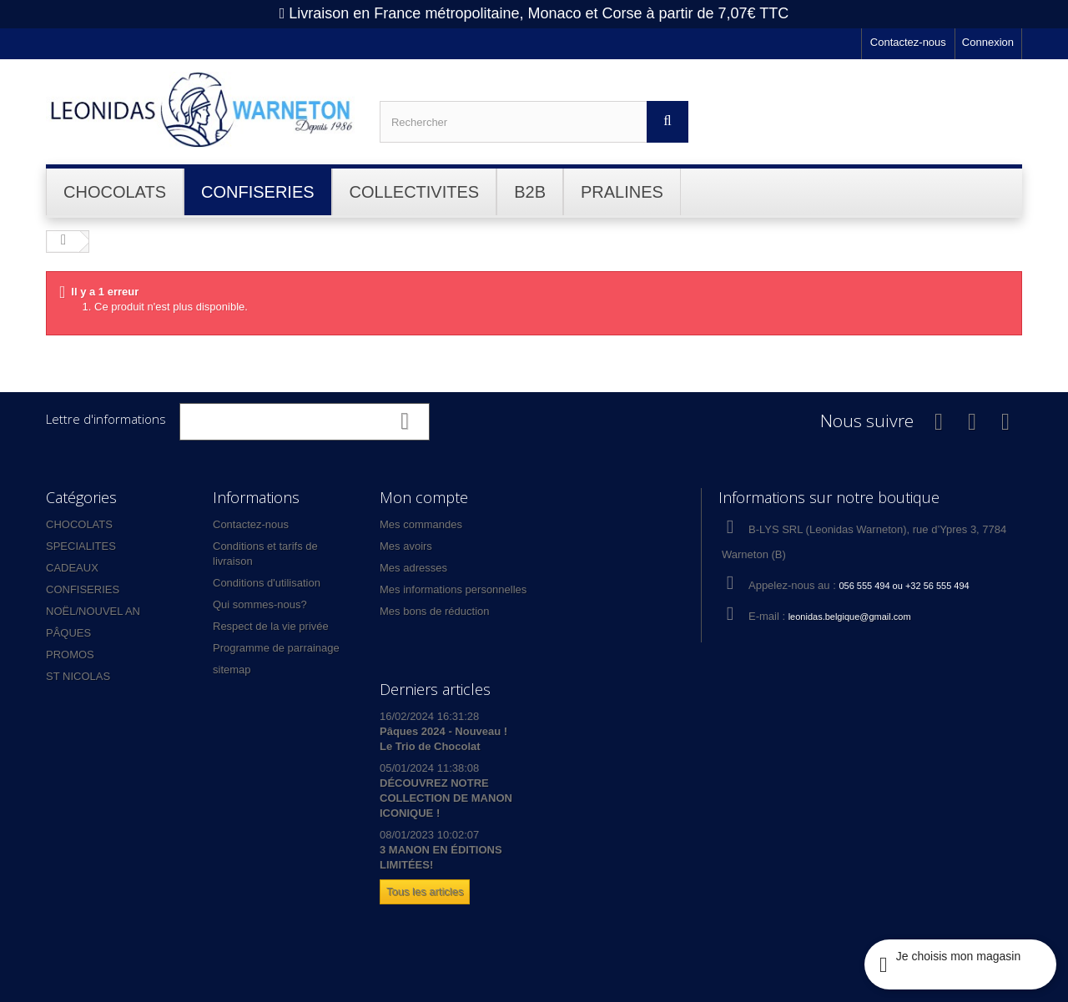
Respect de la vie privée (271, 626)
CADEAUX (72, 567)
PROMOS (70, 654)
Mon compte (424, 497)
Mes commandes (421, 524)
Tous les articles (424, 891)
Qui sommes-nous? (260, 604)
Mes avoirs (406, 546)
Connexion (988, 42)
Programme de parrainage (276, 648)
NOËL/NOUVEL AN (93, 611)
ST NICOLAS (78, 676)
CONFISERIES (82, 589)
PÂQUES (68, 633)
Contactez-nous (908, 42)
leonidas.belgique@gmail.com (849, 617)
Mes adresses (413, 567)
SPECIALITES (81, 546)
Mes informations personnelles (453, 589)
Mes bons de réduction (435, 611)
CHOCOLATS (79, 524)
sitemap (232, 669)
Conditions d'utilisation (266, 583)
